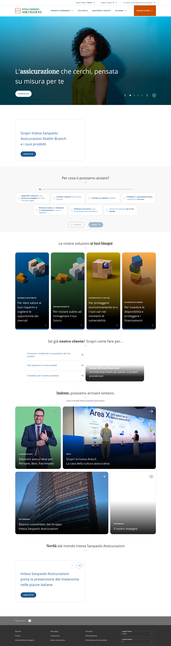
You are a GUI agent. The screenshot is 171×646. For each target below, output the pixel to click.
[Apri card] (109, 439)
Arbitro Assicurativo (57, 642)
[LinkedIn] (29, 622)
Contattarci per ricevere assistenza (43, 375)
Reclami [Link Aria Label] (18, 633)
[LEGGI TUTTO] (28, 596)
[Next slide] (79, 567)
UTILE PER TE (83, 11)
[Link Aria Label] (50, 355)
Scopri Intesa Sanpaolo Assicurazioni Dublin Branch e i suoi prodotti (44, 138)
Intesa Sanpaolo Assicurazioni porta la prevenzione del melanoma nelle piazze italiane (50, 580)
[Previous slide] (73, 567)
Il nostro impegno (126, 530)
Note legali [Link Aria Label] (54, 633)
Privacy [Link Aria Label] (17, 637)
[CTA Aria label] (115, 366)
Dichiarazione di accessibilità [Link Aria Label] (96, 642)
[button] (125, 95)
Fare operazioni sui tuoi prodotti (42, 365)
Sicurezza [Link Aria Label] (89, 633)
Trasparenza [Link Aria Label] (55, 637)
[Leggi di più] (28, 154)
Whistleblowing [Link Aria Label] (91, 637)
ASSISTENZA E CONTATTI (101, 11)
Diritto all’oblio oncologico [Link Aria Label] (24, 642)
